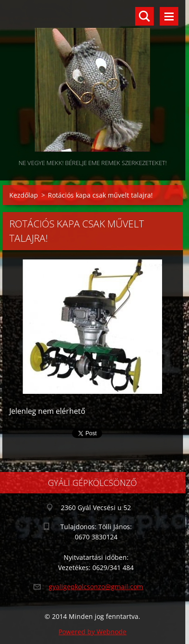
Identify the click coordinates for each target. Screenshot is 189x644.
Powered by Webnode (92, 631)
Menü (169, 16)
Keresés (144, 16)
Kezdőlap (23, 195)
